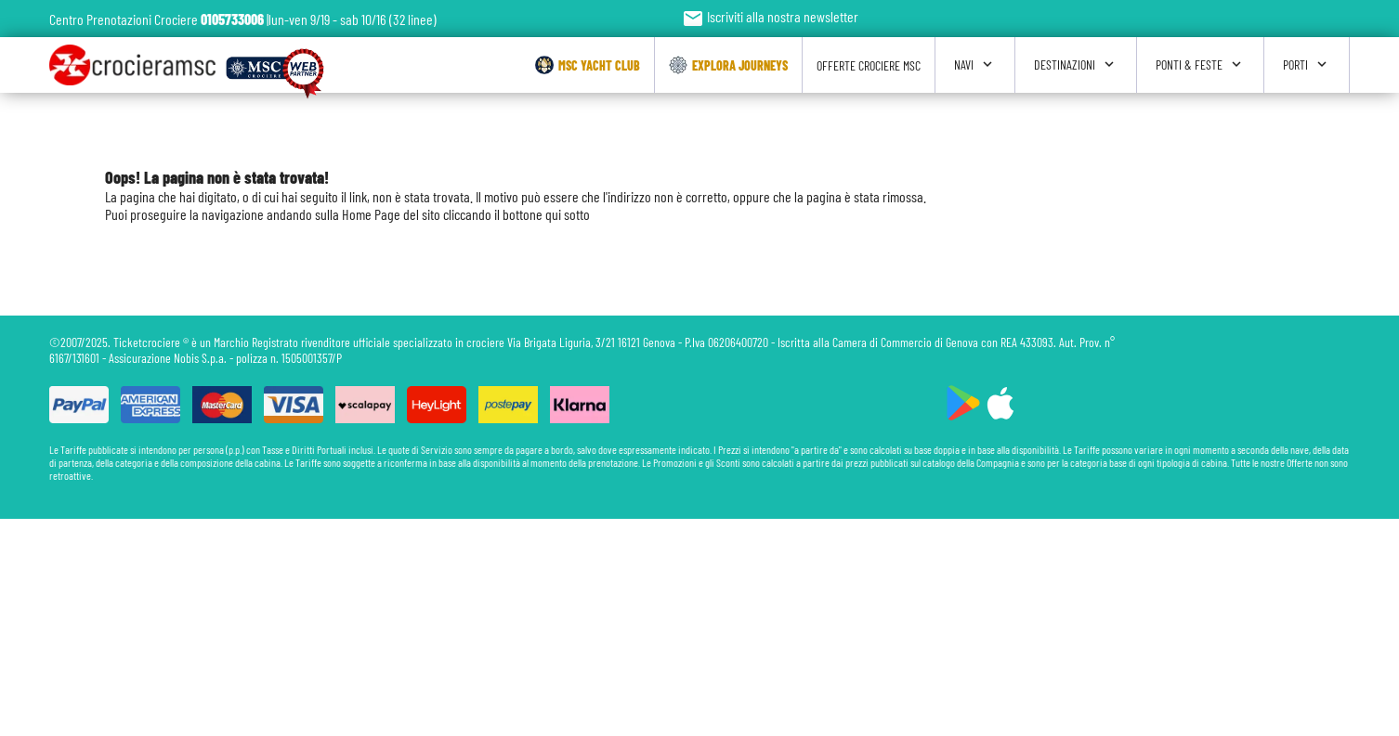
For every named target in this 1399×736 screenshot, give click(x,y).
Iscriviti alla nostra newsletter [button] (770, 16)
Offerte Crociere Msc (869, 65)
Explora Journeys (728, 65)
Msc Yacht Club (587, 65)
